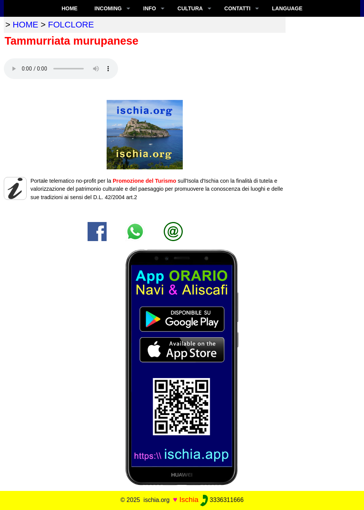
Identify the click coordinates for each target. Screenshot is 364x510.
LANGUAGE (287, 8)
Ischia (188, 500)
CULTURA (190, 8)
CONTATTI (237, 8)
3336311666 (221, 500)
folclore (71, 24)
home (25, 24)
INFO (149, 8)
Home (70, 8)
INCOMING (108, 8)
